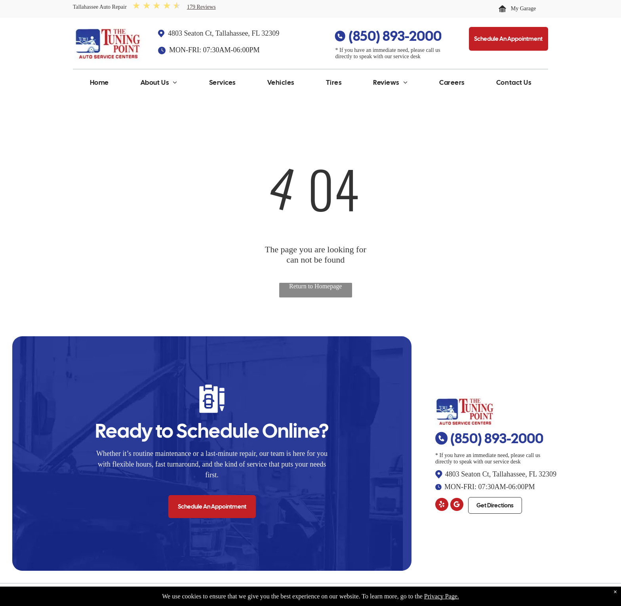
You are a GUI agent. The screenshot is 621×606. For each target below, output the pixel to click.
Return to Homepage (315, 286)
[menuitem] (99, 84)
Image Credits (496, 594)
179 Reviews (201, 7)
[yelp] (441, 505)
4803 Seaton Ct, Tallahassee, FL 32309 (223, 33)
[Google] (456, 505)
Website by (531, 594)
